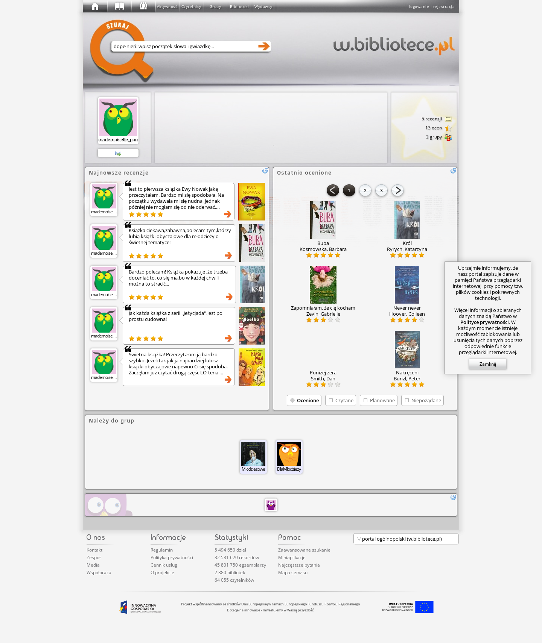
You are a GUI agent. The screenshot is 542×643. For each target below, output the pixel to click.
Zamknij (488, 364)
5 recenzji (437, 119)
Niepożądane (426, 400)
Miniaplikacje (292, 557)
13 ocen (438, 128)
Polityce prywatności (484, 322)
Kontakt (94, 550)
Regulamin (162, 550)
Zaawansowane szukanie (304, 550)
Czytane (344, 400)
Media (93, 565)
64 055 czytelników (234, 580)
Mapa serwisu (293, 572)
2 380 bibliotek (230, 572)
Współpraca (99, 572)
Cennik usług (164, 565)
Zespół (93, 557)
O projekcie (162, 572)
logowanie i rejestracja (432, 6)
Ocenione (308, 400)
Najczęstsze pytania (299, 565)
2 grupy (439, 137)
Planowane (382, 400)
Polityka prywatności (172, 557)
